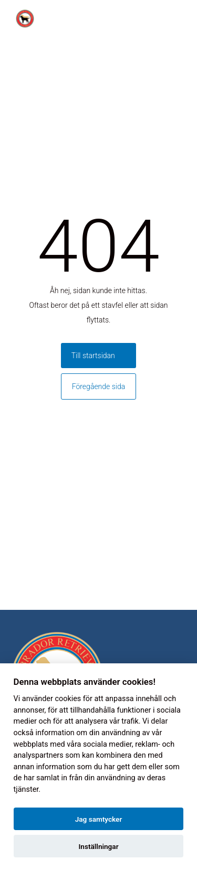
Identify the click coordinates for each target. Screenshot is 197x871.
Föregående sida (99, 386)
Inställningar (98, 846)
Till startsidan (93, 355)
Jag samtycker (98, 819)
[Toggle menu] (183, 18)
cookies (68, 698)
